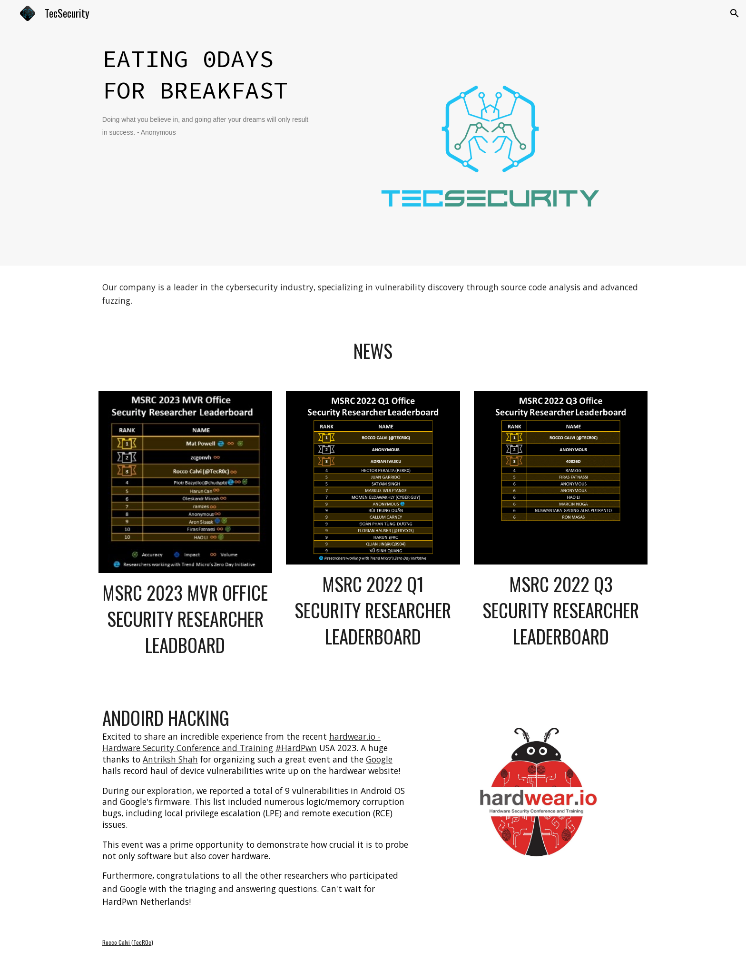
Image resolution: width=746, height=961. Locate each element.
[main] (208, 90)
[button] (734, 13)
